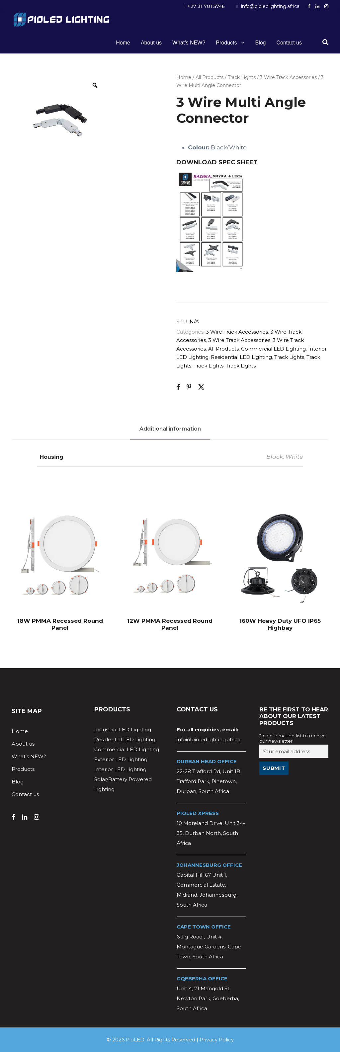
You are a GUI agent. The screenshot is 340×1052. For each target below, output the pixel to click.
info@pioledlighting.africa (270, 6)
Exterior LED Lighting (120, 759)
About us (151, 42)
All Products (209, 77)
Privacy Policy (217, 1039)
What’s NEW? (188, 42)
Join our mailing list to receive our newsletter (292, 738)
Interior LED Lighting (120, 769)
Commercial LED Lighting (273, 349)
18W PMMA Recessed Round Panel (60, 624)
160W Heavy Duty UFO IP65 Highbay (280, 624)
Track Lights (242, 77)
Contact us (289, 42)
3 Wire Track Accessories (288, 77)
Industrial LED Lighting (122, 729)
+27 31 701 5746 (206, 6)
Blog (260, 42)
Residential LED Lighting (241, 357)
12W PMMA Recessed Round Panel (169, 624)
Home (123, 42)
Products (226, 42)
